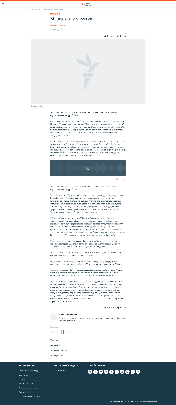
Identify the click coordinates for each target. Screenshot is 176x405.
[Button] (109, 36)
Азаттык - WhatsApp (27, 384)
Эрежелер (23, 379)
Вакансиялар (24, 392)
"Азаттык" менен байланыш (30, 396)
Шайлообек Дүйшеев (58, 25)
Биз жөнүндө (24, 375)
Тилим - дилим (59, 371)
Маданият (55, 14)
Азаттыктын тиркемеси (28, 388)
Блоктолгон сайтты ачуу (28, 371)
